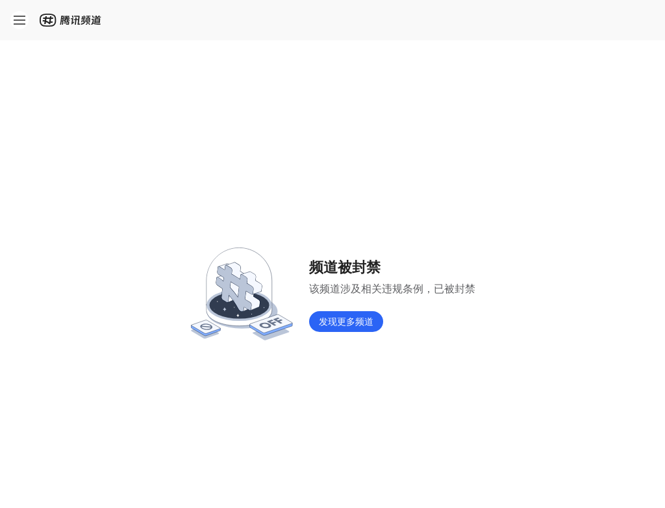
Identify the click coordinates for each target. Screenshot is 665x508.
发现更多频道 (346, 321)
